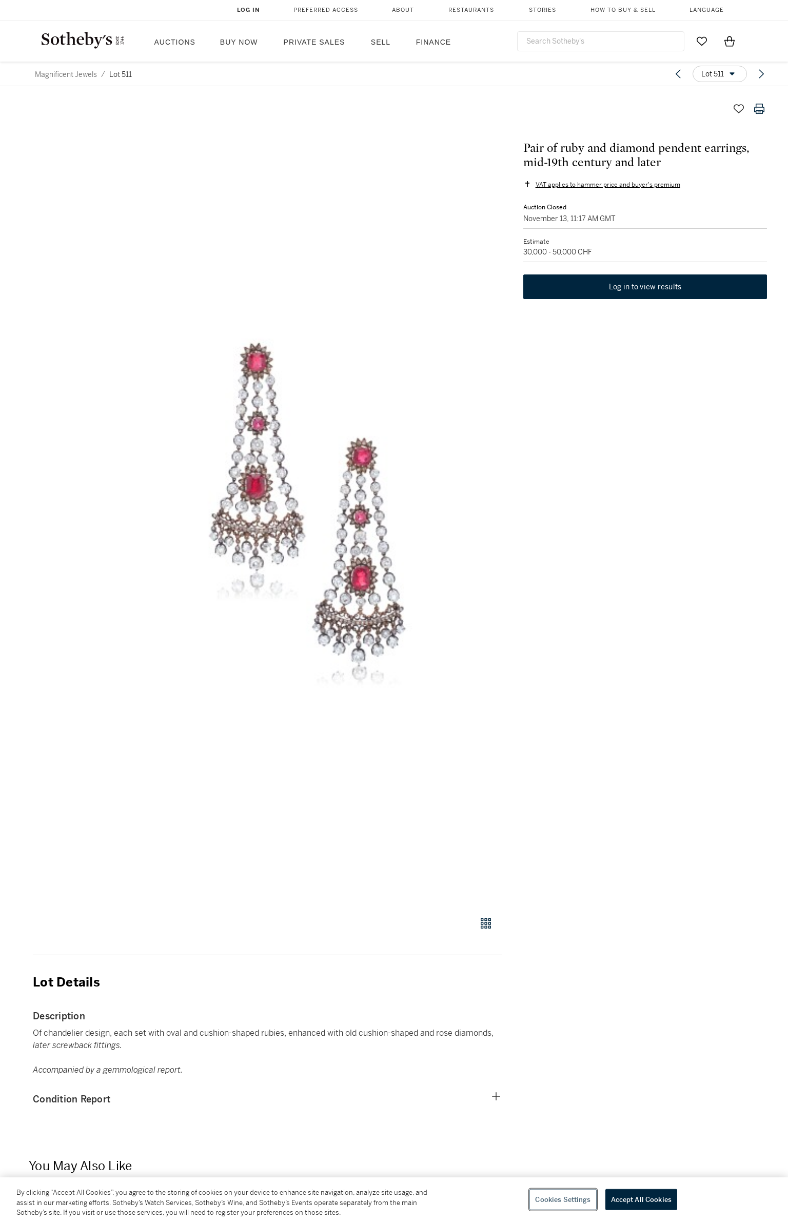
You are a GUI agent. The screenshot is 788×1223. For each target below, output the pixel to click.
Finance (433, 42)
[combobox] (600, 41)
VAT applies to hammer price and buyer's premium (607, 185)
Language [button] (707, 10)
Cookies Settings (562, 1199)
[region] (394, 1200)
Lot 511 (120, 74)
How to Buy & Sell (623, 10)
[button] (306, 501)
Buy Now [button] (239, 42)
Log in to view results (645, 287)
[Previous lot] (678, 74)
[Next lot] (761, 74)
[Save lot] (739, 109)
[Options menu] (720, 74)
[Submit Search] (672, 41)
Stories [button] (542, 10)
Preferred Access (325, 10)
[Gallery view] (486, 923)
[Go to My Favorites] (702, 41)
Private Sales (314, 42)
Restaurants (471, 10)
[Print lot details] (759, 109)
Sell (380, 42)
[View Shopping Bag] (729, 41)
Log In (248, 10)
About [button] (403, 10)
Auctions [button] (174, 42)
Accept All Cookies (641, 1199)
